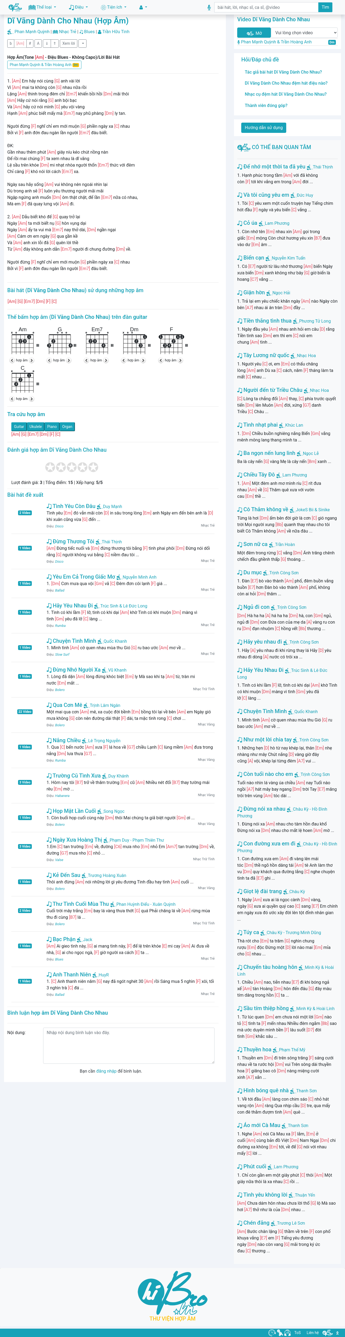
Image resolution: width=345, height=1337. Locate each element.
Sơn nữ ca (252, 544)
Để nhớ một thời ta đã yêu (271, 166)
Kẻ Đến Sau (63, 875)
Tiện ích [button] (112, 7)
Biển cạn (250, 257)
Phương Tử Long (315, 321)
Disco (59, 526)
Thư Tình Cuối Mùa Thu (78, 904)
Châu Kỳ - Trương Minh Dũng (294, 932)
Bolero (60, 690)
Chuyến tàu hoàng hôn (267, 967)
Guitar (19, 426)
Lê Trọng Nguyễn (101, 740)
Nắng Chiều (64, 740)
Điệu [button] (77, 7)
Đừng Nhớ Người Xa (74, 669)
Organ (67, 426)
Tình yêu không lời (262, 1194)
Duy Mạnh (109, 506)
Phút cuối (251, 1166)
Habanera (62, 796)
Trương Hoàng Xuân (104, 875)
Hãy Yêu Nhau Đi (70, 605)
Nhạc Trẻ (67, 31)
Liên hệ (313, 1333)
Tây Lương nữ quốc (263, 355)
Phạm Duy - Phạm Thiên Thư (134, 840)
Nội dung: (16, 1032)
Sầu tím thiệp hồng (263, 1008)
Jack (84, 939)
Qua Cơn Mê (64, 705)
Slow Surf (62, 654)
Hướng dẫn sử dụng (264, 127)
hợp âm (22, 360)
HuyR (100, 974)
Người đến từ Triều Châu (269, 390)
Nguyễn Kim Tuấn (288, 258)
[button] (143, 7)
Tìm (325, 7)
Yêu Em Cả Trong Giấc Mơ (81, 577)
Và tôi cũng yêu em (263, 195)
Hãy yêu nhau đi (259, 641)
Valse (59, 860)
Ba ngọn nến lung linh (266, 453)
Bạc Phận (61, 939)
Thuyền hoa (254, 1049)
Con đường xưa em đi (266, 843)
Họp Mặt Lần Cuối (71, 811)
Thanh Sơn (306, 1090)
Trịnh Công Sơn (284, 572)
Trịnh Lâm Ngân (102, 705)
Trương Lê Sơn (291, 1223)
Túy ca (248, 932)
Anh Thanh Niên (69, 974)
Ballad (59, 590)
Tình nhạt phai (257, 425)
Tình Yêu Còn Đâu (71, 506)
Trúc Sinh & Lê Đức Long (120, 606)
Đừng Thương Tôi (70, 541)
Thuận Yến (305, 1195)
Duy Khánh (115, 776)
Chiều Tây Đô (256, 474)
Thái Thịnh (109, 541)
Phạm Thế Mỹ (292, 1049)
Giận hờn (251, 292)
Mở (254, 33)
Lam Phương (277, 223)
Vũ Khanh (114, 670)
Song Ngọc (111, 811)
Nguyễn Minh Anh (136, 577)
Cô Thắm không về (262, 509)
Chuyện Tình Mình (71, 641)
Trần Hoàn (285, 544)
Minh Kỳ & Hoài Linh (315, 1008)
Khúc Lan (294, 425)
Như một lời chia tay (264, 739)
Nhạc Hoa (306, 355)
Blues (89, 31)
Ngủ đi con (253, 607)
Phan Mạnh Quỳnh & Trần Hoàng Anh (44, 65)
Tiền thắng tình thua (264, 320)
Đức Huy (305, 195)
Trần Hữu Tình (116, 31)
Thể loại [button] (41, 7)
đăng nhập (106, 1071)
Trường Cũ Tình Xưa (74, 775)
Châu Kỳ (297, 891)
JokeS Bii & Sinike (313, 509)
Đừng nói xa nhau (261, 809)
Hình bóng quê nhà (263, 1090)
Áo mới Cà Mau (258, 1125)
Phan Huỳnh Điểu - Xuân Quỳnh (142, 904)
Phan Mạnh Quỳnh (32, 31)
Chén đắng (253, 1222)
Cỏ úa (247, 223)
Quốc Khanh (112, 641)
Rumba (60, 626)
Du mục (249, 572)
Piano (52, 426)
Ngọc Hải (281, 292)
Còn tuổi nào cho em (265, 774)
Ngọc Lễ (311, 453)
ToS (297, 1333)
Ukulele (36, 426)
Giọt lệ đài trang (259, 891)
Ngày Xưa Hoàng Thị (74, 840)
